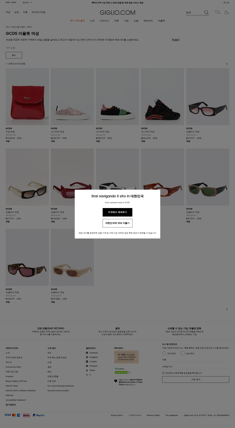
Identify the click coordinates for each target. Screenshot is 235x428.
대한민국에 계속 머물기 (117, 223)
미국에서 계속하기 (117, 212)
